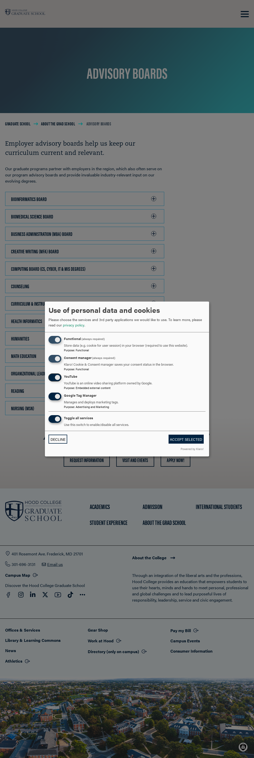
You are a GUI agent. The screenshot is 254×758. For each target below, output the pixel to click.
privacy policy (73, 324)
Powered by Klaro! (192, 449)
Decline (58, 439)
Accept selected (186, 439)
